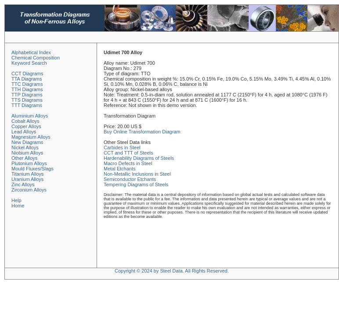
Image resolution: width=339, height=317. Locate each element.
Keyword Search (29, 63)
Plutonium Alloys (29, 163)
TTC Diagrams (27, 84)
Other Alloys (24, 158)
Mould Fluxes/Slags (32, 168)
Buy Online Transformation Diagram (142, 131)
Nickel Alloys (25, 147)
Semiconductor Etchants (130, 179)
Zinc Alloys (23, 184)
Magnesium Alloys (30, 137)
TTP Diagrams (27, 94)
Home (17, 205)
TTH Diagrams (27, 89)
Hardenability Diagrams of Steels (139, 158)
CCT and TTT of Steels (128, 152)
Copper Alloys (26, 126)
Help (16, 200)
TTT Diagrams (26, 105)
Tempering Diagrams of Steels (136, 184)
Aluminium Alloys (29, 115)
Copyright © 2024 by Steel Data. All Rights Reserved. (172, 270)
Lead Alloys (23, 131)
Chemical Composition (35, 57)
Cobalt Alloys (25, 121)
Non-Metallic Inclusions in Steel (137, 174)
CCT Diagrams (27, 73)
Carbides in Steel (122, 147)
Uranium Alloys (27, 179)
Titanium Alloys (27, 174)
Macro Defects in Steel (128, 163)
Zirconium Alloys (29, 189)
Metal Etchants (120, 168)
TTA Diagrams (26, 78)
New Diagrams (27, 142)
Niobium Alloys (27, 152)
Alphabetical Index (31, 52)
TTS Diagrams (27, 100)
